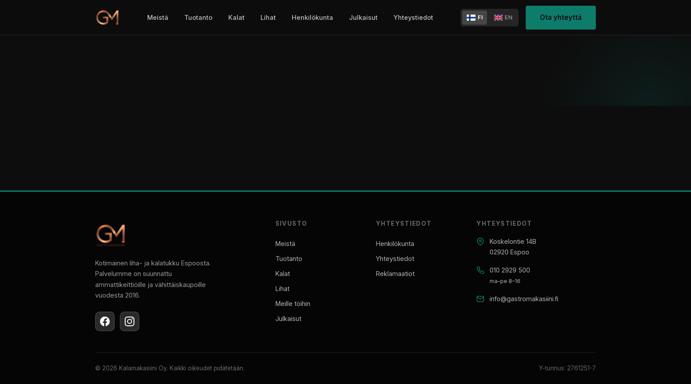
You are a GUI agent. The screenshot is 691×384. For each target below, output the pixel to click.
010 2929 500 (510, 270)
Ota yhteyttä (561, 17)
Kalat (236, 17)
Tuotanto (198, 17)
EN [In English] (503, 17)
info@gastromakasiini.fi (524, 298)
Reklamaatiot (395, 273)
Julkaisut (363, 17)
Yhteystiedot (413, 17)
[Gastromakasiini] (107, 18)
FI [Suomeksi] (475, 17)
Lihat (268, 17)
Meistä (157, 17)
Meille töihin (292, 303)
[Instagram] (129, 321)
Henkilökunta (312, 17)
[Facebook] (105, 321)
